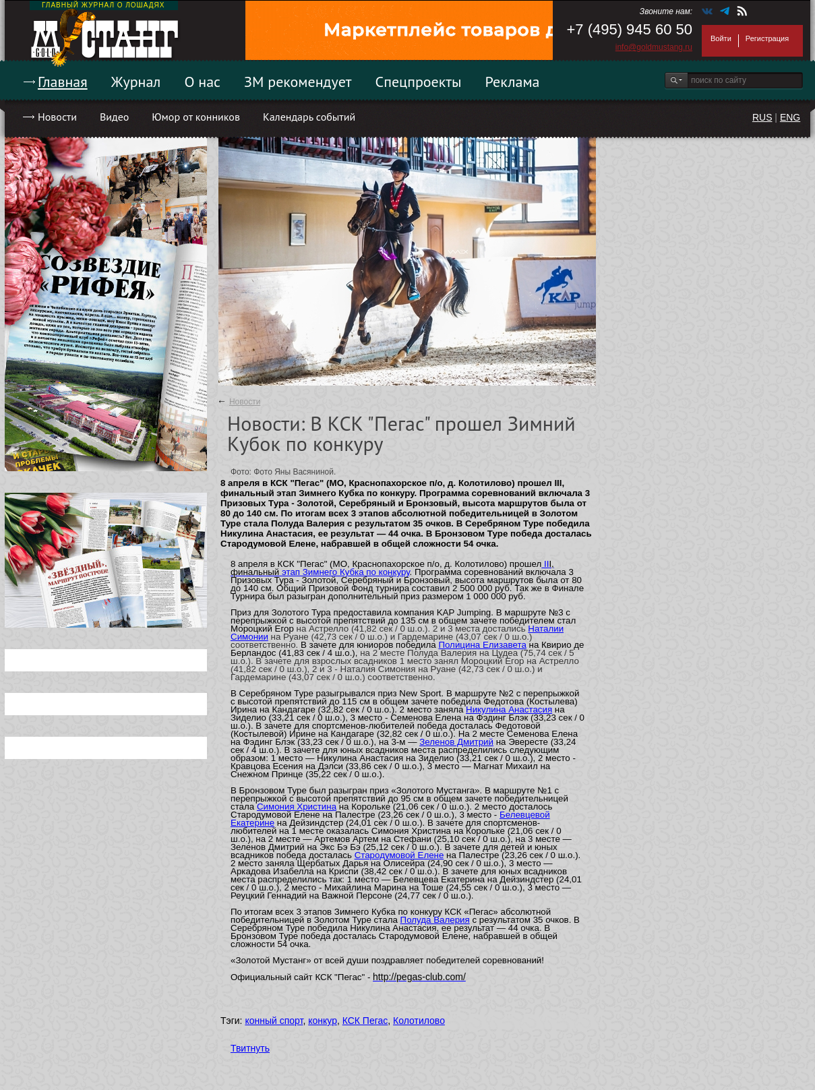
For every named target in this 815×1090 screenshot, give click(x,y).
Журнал (136, 81)
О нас (202, 81)
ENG (790, 117)
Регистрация (767, 38)
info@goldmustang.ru (653, 47)
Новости (57, 116)
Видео (114, 116)
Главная (63, 81)
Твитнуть (250, 1048)
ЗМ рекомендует (298, 81)
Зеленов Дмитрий (456, 742)
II (545, 564)
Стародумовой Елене (399, 855)
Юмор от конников (196, 116)
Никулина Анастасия (509, 709)
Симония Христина (296, 806)
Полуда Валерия (435, 920)
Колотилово (419, 1020)
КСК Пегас (365, 1020)
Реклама (512, 81)
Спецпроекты (418, 81)
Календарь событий (309, 116)
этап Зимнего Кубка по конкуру (344, 572)
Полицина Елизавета (482, 645)
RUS (762, 117)
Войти (721, 38)
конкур (322, 1020)
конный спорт (274, 1020)
